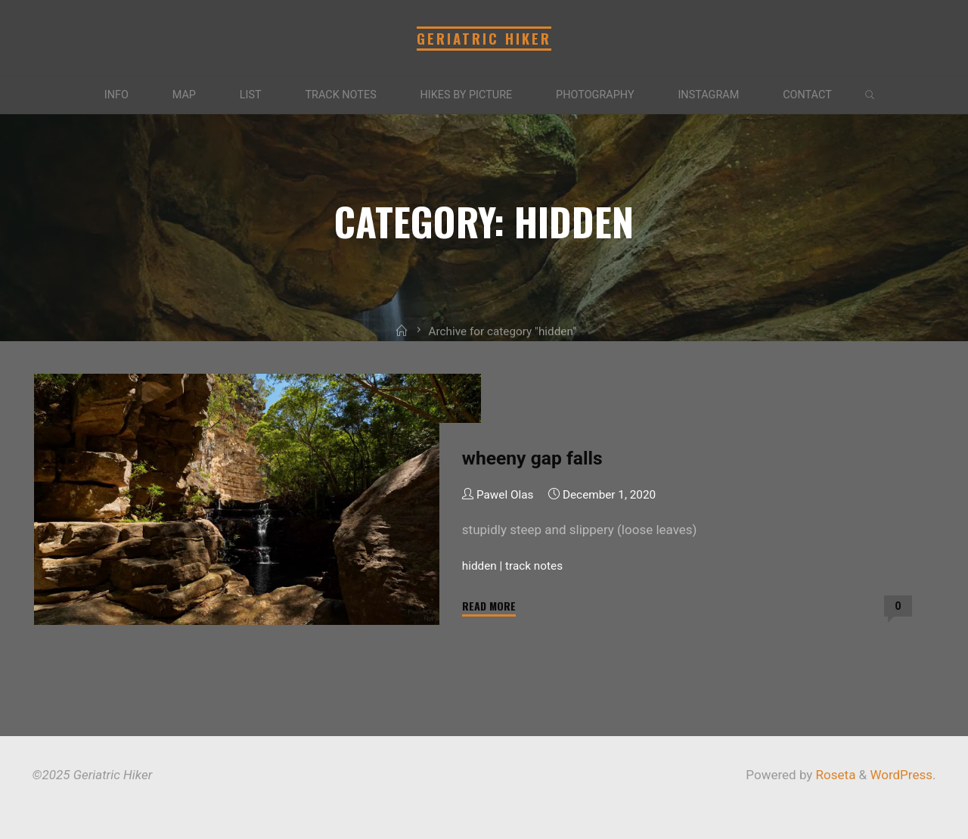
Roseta (833, 774)
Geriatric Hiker (484, 38)
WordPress (901, 774)
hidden (478, 565)
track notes (534, 565)
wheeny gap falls (531, 458)
